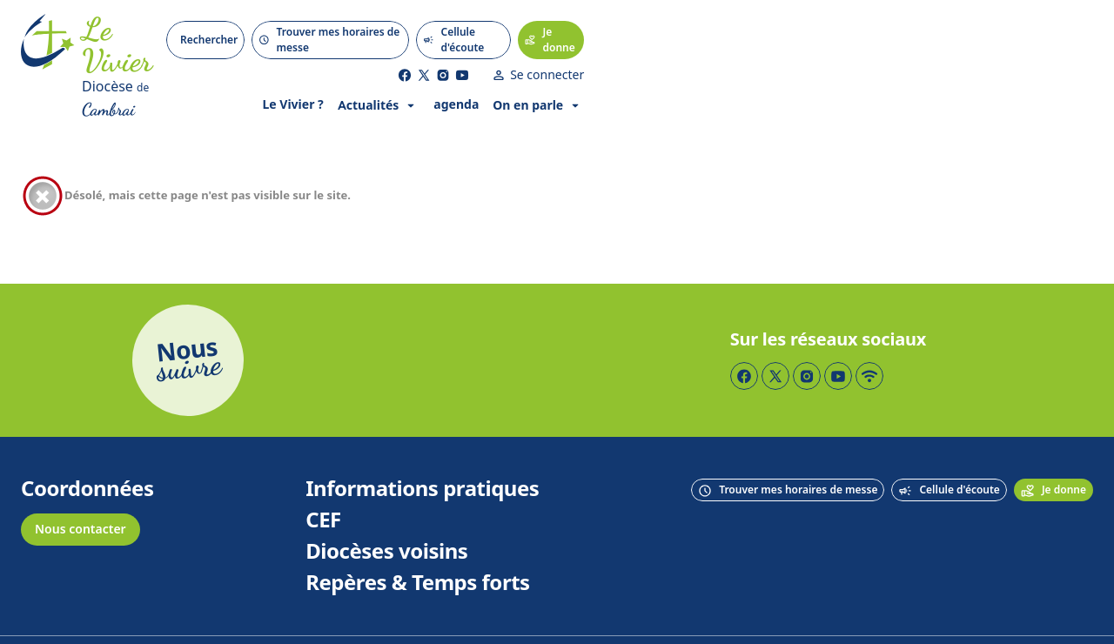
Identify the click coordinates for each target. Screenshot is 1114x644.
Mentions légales (553, 614)
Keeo (1078, 614)
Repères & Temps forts (417, 530)
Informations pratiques (422, 436)
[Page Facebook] (914, 26)
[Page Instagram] (952, 26)
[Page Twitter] (933, 26)
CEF (323, 468)
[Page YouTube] (971, 26)
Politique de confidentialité (691, 614)
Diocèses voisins (386, 499)
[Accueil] (48, 42)
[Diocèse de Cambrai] (143, 57)
